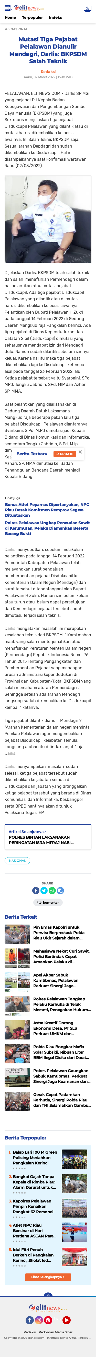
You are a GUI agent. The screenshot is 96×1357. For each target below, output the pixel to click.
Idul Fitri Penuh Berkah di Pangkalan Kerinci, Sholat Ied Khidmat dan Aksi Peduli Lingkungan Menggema (33, 1255)
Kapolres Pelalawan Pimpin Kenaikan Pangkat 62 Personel (33, 1206)
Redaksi (30, 1332)
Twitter (59, 1318)
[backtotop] (48, 1297)
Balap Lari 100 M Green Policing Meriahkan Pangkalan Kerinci (35, 1157)
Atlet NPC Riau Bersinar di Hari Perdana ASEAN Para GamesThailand (33, 1231)
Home (10, 17)
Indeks (55, 17)
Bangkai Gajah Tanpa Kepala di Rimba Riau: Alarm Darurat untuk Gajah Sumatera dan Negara (34, 1182)
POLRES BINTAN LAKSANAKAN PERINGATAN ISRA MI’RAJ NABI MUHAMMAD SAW (40, 840)
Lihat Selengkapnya (48, 1277)
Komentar (48, 902)
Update (65, 454)
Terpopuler (32, 17)
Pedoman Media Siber (55, 1332)
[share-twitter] (44, 890)
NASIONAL (17, 861)
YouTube (70, 1322)
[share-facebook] (35, 890)
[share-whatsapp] (52, 890)
